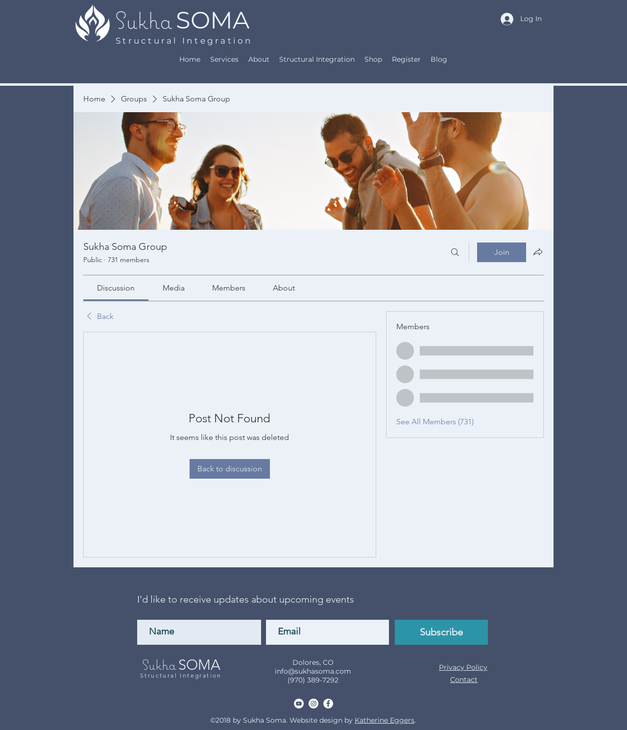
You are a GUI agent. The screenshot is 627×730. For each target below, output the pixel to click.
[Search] (455, 252)
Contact (464, 679)
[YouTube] (299, 703)
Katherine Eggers (384, 720)
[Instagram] (313, 703)
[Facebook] (328, 703)
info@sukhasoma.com (313, 671)
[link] (116, 287)
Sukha (143, 20)
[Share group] (538, 252)
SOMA (212, 20)
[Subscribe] (441, 632)
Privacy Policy (463, 667)
